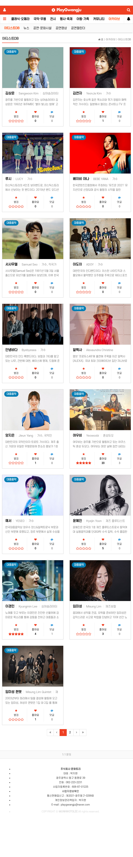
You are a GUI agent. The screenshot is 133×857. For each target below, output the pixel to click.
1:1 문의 (66, 754)
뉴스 (26, 28)
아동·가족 (82, 19)
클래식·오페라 (20, 19)
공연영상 (61, 28)
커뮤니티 (98, 19)
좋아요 (35, 116)
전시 (53, 19)
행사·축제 (66, 19)
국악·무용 (39, 19)
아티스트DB (11, 28)
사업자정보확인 (70, 791)
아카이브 (114, 19)
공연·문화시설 (42, 28)
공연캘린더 (78, 28)
